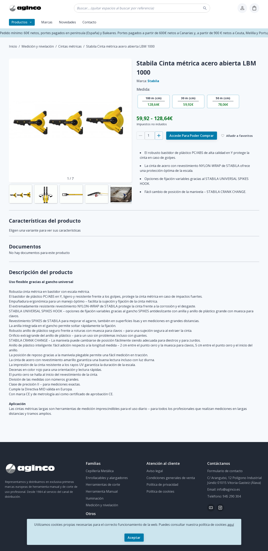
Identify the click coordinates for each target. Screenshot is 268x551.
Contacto (89, 22)
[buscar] (205, 8)
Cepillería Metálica (100, 471)
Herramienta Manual (102, 491)
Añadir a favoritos (237, 136)
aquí (230, 524)
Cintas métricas (70, 46)
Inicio (13, 46)
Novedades (67, 22)
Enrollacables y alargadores (107, 478)
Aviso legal (154, 471)
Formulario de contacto (225, 471)
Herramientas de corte (103, 484)
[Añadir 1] (159, 136)
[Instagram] (220, 508)
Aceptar (134, 538)
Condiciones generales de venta (170, 478)
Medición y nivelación (38, 46)
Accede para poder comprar (191, 136)
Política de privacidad (162, 484)
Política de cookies (160, 491)
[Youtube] (211, 508)
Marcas (46, 22)
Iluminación (94, 498)
